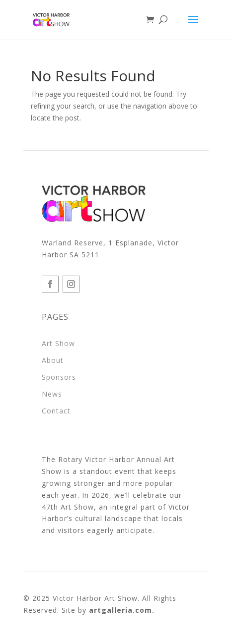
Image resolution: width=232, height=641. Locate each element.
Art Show (58, 343)
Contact (56, 410)
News (52, 394)
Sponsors (59, 377)
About (53, 360)
